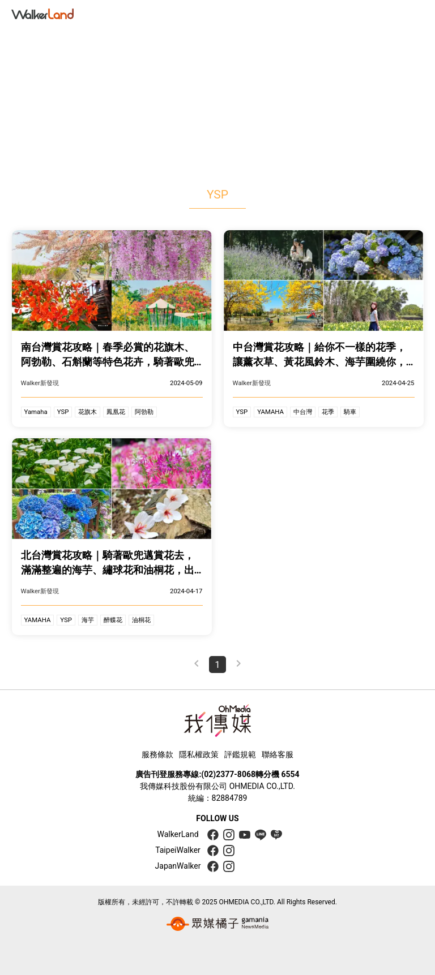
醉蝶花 (113, 620)
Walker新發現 (40, 383)
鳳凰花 (115, 412)
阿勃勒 (144, 412)
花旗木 (87, 412)
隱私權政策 (199, 754)
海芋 (88, 620)
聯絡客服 (277, 754)
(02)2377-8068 (228, 774)
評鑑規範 (240, 754)
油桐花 (141, 620)
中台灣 (302, 412)
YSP (63, 412)
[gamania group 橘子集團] (217, 924)
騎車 (350, 412)
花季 (328, 412)
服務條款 (157, 754)
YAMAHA (270, 412)
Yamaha (36, 412)
